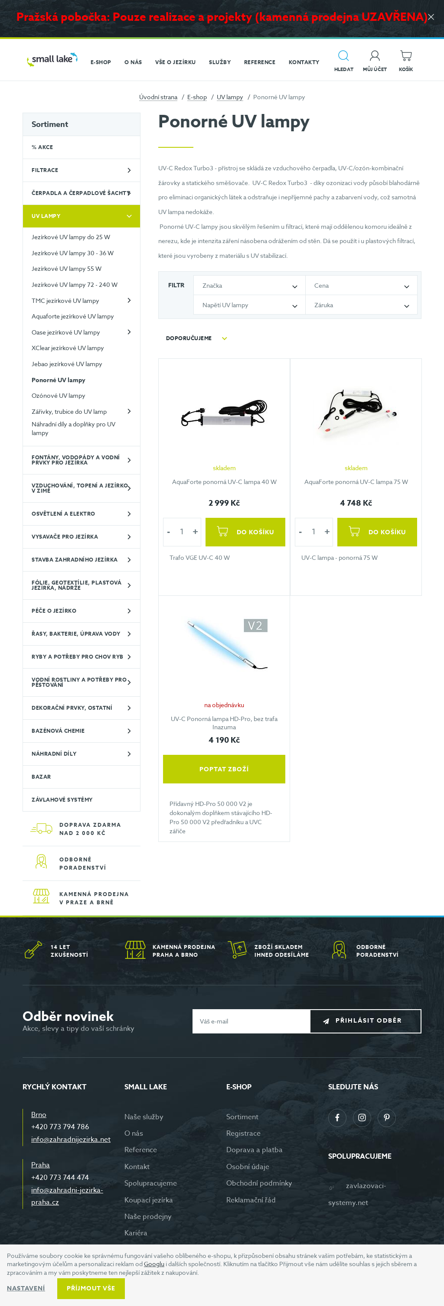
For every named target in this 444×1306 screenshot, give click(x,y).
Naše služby (143, 1117)
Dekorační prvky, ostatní (72, 707)
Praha (40, 1165)
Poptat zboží (224, 769)
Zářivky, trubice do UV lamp (69, 411)
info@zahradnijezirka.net (71, 1139)
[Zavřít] (431, 18)
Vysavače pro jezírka (65, 536)
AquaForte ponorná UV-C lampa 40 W (224, 482)
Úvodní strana (158, 97)
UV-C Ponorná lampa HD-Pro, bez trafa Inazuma (224, 723)
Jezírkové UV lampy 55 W (66, 268)
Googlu (154, 1264)
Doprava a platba (254, 1150)
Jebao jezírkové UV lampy (67, 364)
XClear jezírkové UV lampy (68, 348)
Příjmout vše (91, 1288)
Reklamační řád (251, 1200)
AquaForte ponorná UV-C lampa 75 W (356, 482)
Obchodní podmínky (259, 1183)
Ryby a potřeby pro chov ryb (78, 656)
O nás (133, 1133)
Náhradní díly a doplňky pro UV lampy (73, 428)
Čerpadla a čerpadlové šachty (81, 193)
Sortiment (50, 124)
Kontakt (137, 1167)
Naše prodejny (148, 1217)
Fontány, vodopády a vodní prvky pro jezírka (76, 460)
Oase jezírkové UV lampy (66, 332)
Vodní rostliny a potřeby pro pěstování (79, 682)
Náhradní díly (54, 753)
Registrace (243, 1133)
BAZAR (41, 776)
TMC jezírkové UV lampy (65, 300)
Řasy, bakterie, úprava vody (76, 633)
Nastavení (26, 1288)
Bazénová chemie (58, 730)
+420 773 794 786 (60, 1127)
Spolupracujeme (150, 1183)
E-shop (197, 97)
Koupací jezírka (148, 1200)
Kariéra (135, 1233)
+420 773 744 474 (60, 1178)
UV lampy (230, 97)
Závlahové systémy (62, 799)
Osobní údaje (247, 1167)
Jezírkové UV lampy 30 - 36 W (73, 253)
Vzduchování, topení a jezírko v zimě (80, 488)
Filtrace (45, 170)
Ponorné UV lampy (58, 380)
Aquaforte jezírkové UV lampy (73, 316)
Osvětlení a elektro (63, 513)
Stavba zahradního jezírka (75, 559)
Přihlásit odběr (372, 1020)
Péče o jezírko (54, 610)
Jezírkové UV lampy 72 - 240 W (75, 284)
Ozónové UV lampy (58, 395)
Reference (140, 1150)
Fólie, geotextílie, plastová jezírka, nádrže (76, 585)
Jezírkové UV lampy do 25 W (71, 237)
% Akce (42, 147)
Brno (38, 1115)
